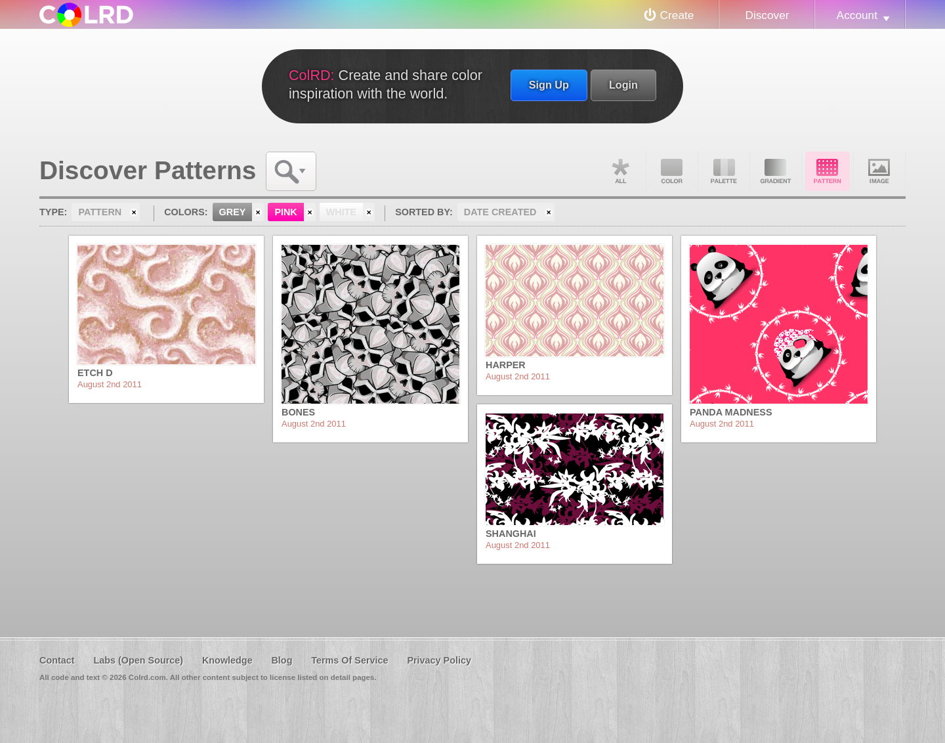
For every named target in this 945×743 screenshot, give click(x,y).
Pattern (827, 171)
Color (672, 171)
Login (623, 85)
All (620, 171)
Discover (767, 15)
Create (677, 15)
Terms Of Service (349, 660)
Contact (57, 660)
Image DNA (879, 171)
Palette (724, 171)
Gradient (775, 171)
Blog (281, 660)
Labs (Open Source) (138, 660)
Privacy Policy (439, 660)
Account (857, 15)
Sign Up (549, 85)
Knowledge (227, 660)
